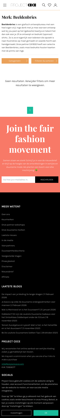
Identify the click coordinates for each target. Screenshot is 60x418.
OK (46, 413)
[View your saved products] (50, 5)
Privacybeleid (8, 261)
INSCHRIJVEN (46, 179)
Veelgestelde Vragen (12, 256)
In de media (7, 240)
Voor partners (8, 245)
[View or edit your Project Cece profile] (55, 5)
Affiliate (5, 277)
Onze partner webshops (13, 224)
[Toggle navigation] (5, 5)
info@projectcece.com (13, 364)
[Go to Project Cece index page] (24, 5)
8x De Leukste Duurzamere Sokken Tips (30, 332)
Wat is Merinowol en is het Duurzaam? (29, 309)
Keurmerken (8, 219)
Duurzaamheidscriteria (13, 250)
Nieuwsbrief (7, 271)
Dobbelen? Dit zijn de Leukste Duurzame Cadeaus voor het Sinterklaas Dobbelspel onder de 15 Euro (28, 317)
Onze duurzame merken (13, 230)
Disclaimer (7, 266)
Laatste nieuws (9, 235)
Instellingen (16, 413)
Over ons (6, 214)
